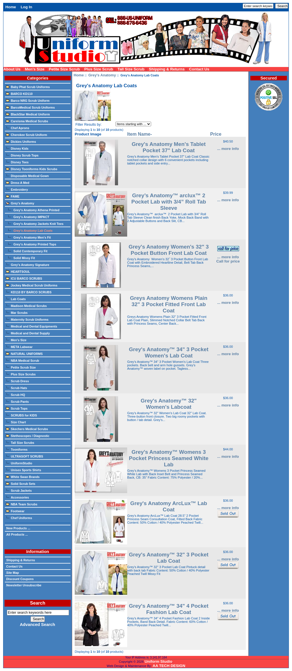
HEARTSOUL (18, 271)
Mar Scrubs (17, 312)
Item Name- (139, 134)
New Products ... (18, 528)
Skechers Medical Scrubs (27, 429)
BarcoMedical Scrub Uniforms (30, 107)
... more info (228, 149)
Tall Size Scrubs (20, 442)
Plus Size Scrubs (21, 374)
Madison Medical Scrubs (26, 306)
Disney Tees (17, 162)
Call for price (228, 261)
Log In (26, 7)
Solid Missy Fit (20, 258)
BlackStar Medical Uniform (28, 114)
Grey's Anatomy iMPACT (27, 217)
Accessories (17, 497)
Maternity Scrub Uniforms (27, 319)
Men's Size (34, 69)
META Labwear (19, 347)
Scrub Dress (17, 381)
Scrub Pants (17, 401)
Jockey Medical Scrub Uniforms (31, 285)
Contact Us (199, 69)
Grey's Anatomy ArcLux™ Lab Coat (168, 506)
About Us (12, 69)
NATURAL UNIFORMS (24, 353)
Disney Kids (17, 148)
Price (215, 134)
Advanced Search (37, 624)
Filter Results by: (88, 125)
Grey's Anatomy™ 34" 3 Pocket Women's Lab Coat (168, 352)
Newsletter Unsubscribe (23, 585)
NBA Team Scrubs (21, 504)
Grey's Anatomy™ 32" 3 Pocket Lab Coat (168, 558)
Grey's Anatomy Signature (27, 265)
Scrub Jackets (19, 490)
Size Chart (16, 422)
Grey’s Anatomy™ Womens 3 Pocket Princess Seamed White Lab (168, 458)
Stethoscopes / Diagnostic (27, 436)
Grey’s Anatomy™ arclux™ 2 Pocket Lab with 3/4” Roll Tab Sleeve (168, 201)
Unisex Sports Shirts (23, 470)
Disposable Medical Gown (27, 176)
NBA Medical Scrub (22, 360)
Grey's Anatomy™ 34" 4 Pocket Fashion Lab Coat (168, 609)
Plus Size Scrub (98, 69)
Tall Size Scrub (131, 69)
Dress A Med (17, 182)
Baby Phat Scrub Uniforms (28, 87)
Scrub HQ (15, 394)
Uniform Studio (158, 661)
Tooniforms (17, 449)
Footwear (15, 511)
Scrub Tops (17, 408)
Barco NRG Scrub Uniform (28, 100)
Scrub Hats (16, 388)
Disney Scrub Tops (22, 155)
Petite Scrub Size (21, 367)
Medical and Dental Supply (28, 333)
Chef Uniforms (19, 518)
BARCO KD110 (19, 93)
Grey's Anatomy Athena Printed (32, 210)
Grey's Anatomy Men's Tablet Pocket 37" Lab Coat (169, 147)
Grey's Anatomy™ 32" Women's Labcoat (169, 404)
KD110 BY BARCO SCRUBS (29, 292)
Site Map (12, 572)
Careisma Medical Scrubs (27, 121)
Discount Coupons (20, 579)
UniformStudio (19, 463)
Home (10, 7)
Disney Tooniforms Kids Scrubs (31, 169)
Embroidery (17, 189)
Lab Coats (16, 299)
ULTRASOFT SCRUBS (24, 456)
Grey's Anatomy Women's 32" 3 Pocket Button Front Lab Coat (169, 250)
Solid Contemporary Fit (26, 251)
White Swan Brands (23, 477)
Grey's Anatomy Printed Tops (31, 244)
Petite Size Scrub (64, 69)
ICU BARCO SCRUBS (24, 278)
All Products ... (17, 534)
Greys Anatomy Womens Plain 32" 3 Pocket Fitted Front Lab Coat (169, 304)
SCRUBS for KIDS (21, 415)
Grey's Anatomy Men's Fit (28, 237)
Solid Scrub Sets (20, 483)
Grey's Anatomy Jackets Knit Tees (34, 223)
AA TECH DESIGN (169, 666)
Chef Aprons (17, 128)
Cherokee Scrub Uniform (26, 135)
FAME (12, 196)
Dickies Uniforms (21, 141)
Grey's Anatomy (102, 75)
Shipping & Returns (166, 69)
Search (37, 603)
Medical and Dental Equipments (31, 326)
